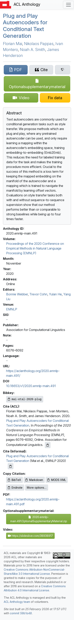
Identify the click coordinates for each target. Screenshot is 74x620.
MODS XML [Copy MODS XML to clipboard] (56, 479)
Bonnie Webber (17, 294)
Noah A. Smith (32, 49)
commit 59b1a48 (21, 613)
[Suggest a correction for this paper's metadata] (55, 98)
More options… (36, 487)
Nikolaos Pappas (38, 43)
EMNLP (11, 309)
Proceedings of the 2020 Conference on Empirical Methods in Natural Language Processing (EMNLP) (35, 248)
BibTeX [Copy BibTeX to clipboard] (14, 479)
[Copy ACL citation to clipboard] (48, 445)
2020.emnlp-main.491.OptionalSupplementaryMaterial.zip (38, 519)
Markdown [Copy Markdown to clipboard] (34, 479)
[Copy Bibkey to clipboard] (24, 399)
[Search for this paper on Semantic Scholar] (62, 69)
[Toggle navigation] (68, 5)
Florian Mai (12, 43)
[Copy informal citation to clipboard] (10, 466)
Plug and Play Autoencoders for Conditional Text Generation (25, 25)
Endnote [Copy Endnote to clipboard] (15, 487)
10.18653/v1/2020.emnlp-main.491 (31, 386)
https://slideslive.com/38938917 (30, 535)
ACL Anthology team (17, 601)
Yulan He (55, 294)
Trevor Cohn (38, 294)
